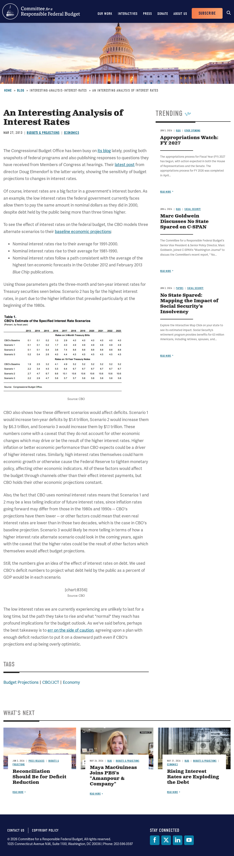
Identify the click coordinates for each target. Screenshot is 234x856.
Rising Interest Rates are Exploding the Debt (193, 777)
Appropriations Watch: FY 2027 (189, 140)
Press (147, 14)
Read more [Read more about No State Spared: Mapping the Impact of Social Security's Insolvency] (165, 355)
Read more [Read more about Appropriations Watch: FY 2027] (165, 191)
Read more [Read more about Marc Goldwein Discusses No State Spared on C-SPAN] (165, 271)
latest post (125, 164)
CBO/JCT (50, 682)
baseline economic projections (83, 231)
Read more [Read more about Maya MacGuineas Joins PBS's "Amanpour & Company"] (95, 793)
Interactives (128, 14)
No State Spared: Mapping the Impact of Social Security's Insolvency (189, 303)
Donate (162, 14)
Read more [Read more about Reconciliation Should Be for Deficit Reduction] (18, 792)
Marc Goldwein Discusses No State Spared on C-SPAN (184, 221)
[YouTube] (189, 840)
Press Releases (37, 760)
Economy (71, 682)
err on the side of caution (70, 630)
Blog (20, 90)
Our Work (105, 14)
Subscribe (207, 13)
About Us (180, 14)
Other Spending (192, 130)
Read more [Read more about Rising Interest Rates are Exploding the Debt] (172, 792)
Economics (71, 133)
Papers (179, 288)
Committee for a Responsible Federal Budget (41, 11)
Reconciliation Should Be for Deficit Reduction (39, 777)
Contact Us (15, 830)
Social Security (192, 209)
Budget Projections (21, 682)
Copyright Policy (45, 830)
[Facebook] (155, 840)
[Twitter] (166, 840)
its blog (104, 150)
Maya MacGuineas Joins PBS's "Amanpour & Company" (113, 776)
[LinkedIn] (177, 840)
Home (8, 90)
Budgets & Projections (43, 133)
